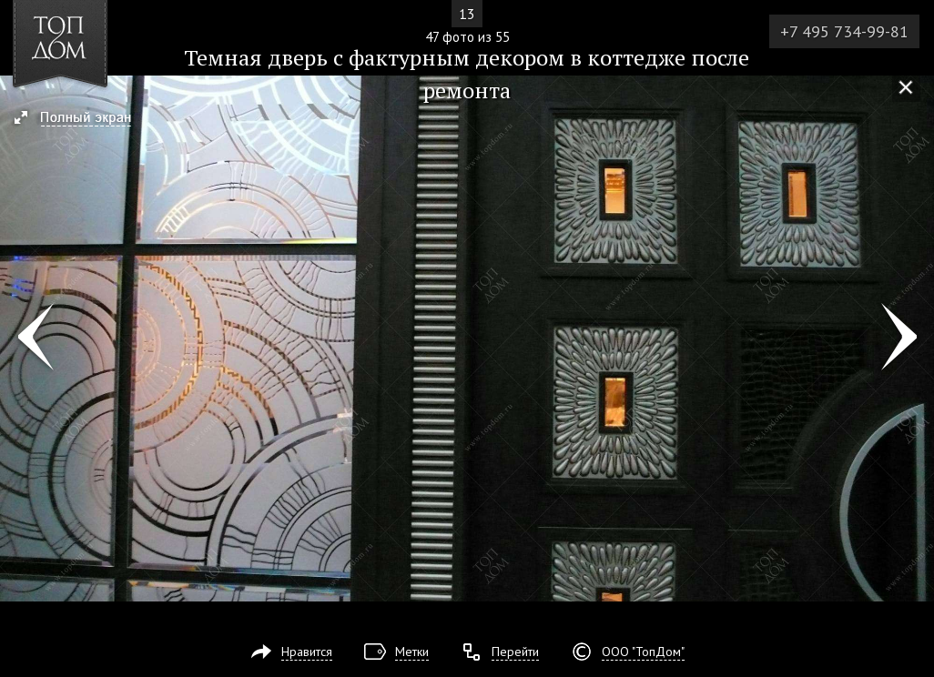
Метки (412, 651)
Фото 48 (899, 338)
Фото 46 (35, 338)
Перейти (515, 651)
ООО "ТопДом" (643, 651)
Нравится (306, 651)
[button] (80, 119)
